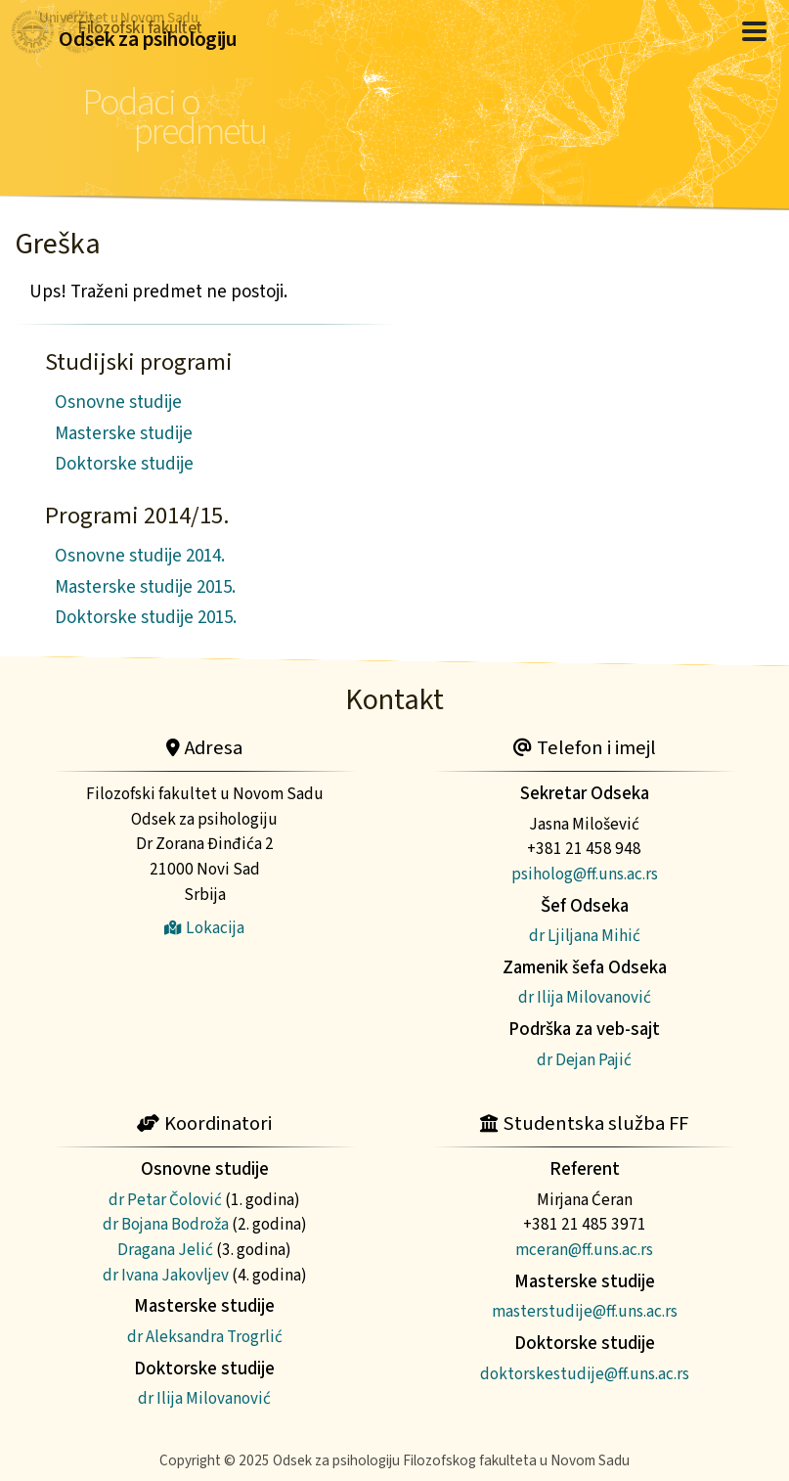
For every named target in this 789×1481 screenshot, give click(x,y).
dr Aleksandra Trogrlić (205, 1336)
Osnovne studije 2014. (140, 556)
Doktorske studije (124, 464)
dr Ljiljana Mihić (584, 935)
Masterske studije (124, 434)
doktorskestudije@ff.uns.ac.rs (584, 1374)
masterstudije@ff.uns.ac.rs (585, 1311)
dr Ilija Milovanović (584, 997)
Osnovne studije (118, 402)
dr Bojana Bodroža (166, 1224)
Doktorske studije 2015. (146, 618)
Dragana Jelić (165, 1249)
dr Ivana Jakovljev (166, 1275)
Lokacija (204, 928)
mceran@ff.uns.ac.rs (584, 1249)
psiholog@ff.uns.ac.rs (584, 874)
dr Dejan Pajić (584, 1060)
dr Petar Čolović (165, 1200)
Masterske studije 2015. (145, 587)
